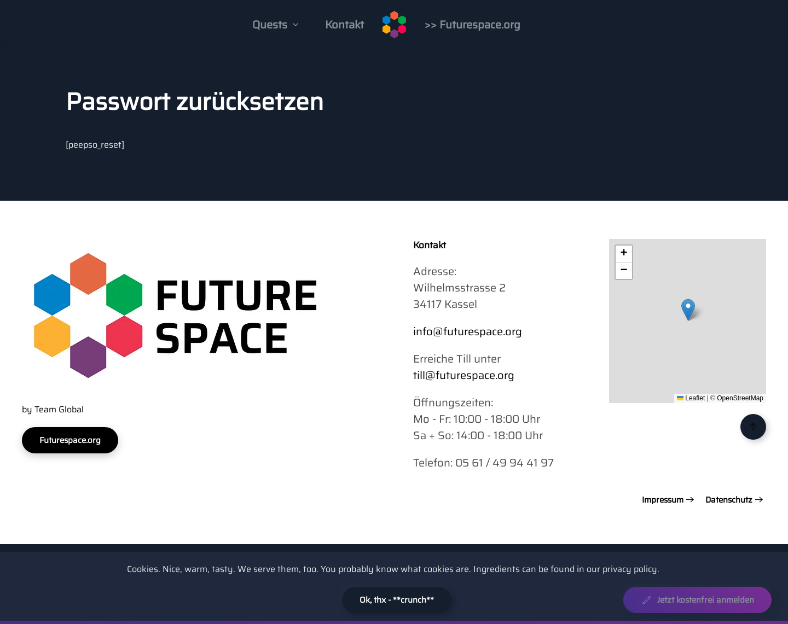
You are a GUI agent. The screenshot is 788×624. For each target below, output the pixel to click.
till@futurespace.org (463, 375)
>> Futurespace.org (472, 24)
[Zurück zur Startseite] (394, 24)
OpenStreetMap (740, 398)
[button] (688, 310)
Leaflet (691, 398)
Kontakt (344, 24)
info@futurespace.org (467, 331)
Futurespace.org (70, 440)
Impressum (662, 500)
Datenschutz (728, 500)
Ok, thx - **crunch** (397, 599)
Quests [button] (275, 24)
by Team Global (53, 409)
